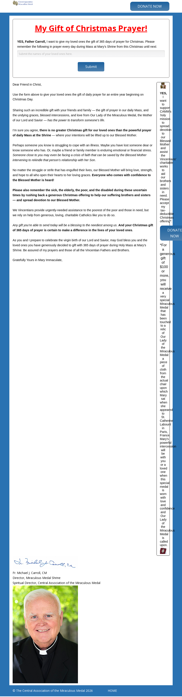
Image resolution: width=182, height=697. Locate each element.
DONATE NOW (150, 6)
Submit (91, 66)
